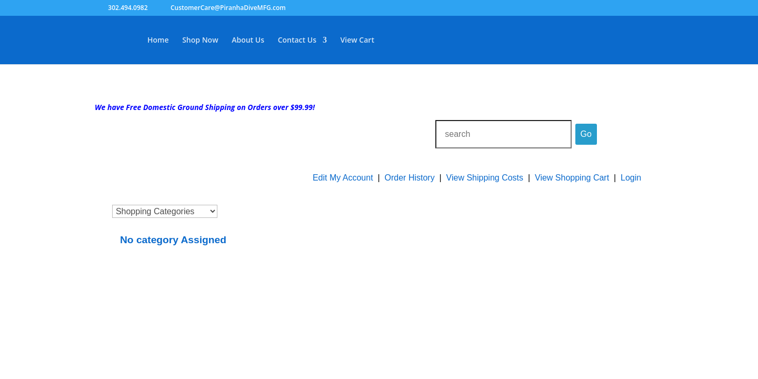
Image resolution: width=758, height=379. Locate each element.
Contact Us (297, 40)
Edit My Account (343, 177)
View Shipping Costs (484, 177)
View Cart (357, 40)
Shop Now (200, 40)
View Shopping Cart (572, 177)
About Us (248, 40)
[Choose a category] (164, 211)
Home (158, 40)
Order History (410, 177)
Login (631, 177)
